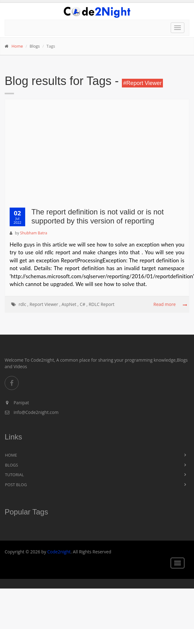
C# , (83, 304)
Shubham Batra (33, 233)
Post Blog (16, 484)
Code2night (59, 552)
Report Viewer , (45, 304)
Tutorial (14, 474)
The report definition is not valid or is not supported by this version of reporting (97, 216)
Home (17, 46)
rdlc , (24, 304)
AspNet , (70, 304)
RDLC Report (101, 304)
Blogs (11, 465)
